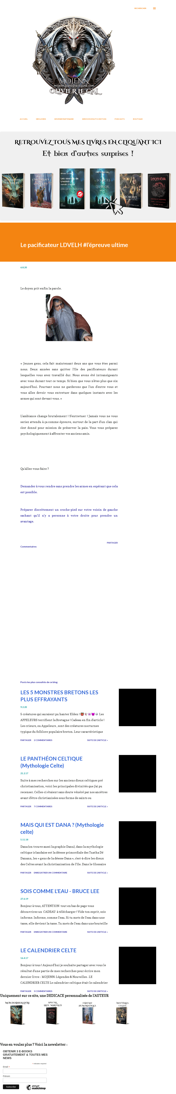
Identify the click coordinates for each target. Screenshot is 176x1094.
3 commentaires (43, 991)
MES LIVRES (41, 119)
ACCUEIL (24, 119)
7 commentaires (43, 806)
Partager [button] (112, 542)
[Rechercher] (140, 8)
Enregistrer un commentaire (50, 872)
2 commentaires (43, 740)
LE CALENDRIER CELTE (48, 950)
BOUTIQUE (138, 119)
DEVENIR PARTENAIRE (64, 119)
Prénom (6, 1076)
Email (6, 1066)
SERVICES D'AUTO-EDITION (94, 119)
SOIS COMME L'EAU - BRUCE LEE (59, 891)
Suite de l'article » (97, 740)
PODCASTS (120, 119)
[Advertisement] (69, 644)
